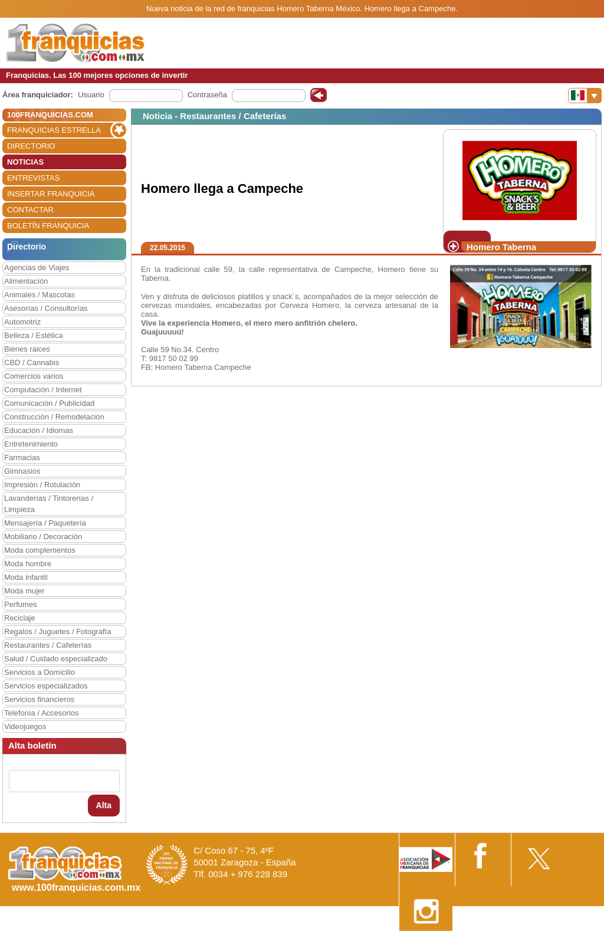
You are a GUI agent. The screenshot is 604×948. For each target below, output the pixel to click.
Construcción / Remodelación (54, 416)
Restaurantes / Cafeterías (47, 645)
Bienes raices (27, 349)
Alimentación (26, 281)
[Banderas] (585, 95)
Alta (103, 805)
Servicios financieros (39, 699)
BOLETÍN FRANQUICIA (48, 225)
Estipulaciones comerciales (501, 943)
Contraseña (207, 94)
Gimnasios (22, 471)
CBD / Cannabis (31, 362)
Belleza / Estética (33, 335)
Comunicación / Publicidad (49, 403)
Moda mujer (24, 590)
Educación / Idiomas (38, 430)
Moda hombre (27, 563)
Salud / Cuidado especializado (55, 658)
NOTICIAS (25, 162)
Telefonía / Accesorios (41, 712)
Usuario (91, 94)
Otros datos (572, 943)
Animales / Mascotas (39, 294)
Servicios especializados (46, 685)
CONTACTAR (30, 209)
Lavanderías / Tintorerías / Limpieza (48, 504)
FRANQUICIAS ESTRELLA (54, 130)
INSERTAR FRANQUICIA (50, 193)
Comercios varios (33, 376)
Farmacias (22, 457)
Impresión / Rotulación (42, 484)
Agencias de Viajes (36, 267)
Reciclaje (19, 618)
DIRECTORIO (31, 146)
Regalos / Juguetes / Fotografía (57, 631)
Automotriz (22, 321)
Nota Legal (429, 943)
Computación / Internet (43, 389)
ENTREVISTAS (33, 177)
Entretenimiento (31, 443)
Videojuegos (25, 726)
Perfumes (20, 604)
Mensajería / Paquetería (45, 523)
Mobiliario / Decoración (43, 536)
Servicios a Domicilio (39, 672)
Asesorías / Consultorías (46, 308)
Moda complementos (40, 550)
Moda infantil (26, 577)
